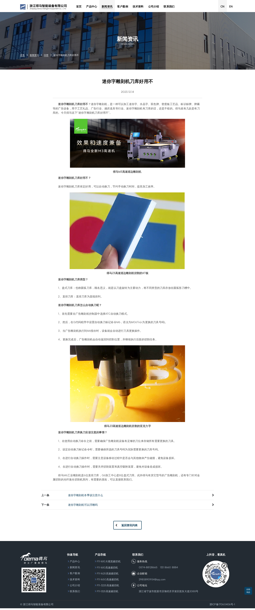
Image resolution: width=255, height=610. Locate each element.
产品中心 (73, 563)
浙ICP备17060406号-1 (222, 606)
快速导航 (71, 556)
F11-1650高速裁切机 (108, 581)
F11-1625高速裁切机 (108, 575)
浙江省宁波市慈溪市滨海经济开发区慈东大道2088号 (167, 592)
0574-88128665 (146, 569)
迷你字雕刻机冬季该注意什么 (85, 496)
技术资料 (73, 581)
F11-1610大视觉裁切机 (109, 563)
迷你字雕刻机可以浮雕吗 (83, 506)
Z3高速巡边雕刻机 (121, 427)
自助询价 (248, 590)
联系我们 (73, 592)
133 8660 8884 (167, 569)
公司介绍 (73, 587)
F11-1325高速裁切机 (107, 592)
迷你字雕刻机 (66, 434)
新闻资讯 (73, 569)
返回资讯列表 (129, 527)
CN (222, 6)
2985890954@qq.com (150, 581)
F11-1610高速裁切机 (107, 569)
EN (231, 6)
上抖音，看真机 (215, 556)
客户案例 (73, 575)
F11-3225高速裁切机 (108, 587)
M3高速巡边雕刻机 (129, 173)
